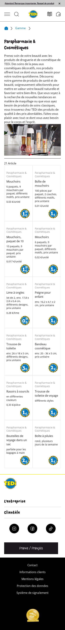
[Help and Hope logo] (32, 616)
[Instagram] (14, 528)
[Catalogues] (51, 14)
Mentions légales (32, 579)
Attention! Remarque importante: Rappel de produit (29, 3)
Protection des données (32, 586)
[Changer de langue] (31, 548)
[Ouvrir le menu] (7, 14)
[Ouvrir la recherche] (16, 14)
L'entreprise (14, 501)
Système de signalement (32, 593)
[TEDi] (33, 14)
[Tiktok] (51, 528)
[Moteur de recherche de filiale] (58, 14)
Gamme (20, 28)
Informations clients (32, 572)
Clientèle (12, 512)
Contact (32, 565)
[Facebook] (32, 528)
